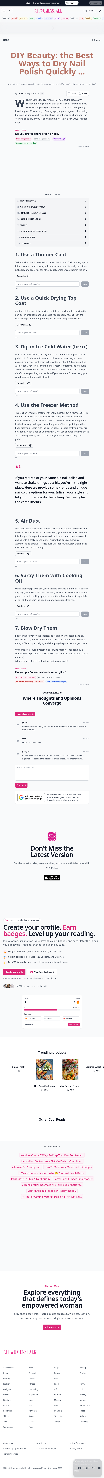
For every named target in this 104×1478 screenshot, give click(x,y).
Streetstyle (59, 1416)
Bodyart (32, 1373)
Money (97, 18)
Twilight (57, 1421)
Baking (74, 18)
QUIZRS (87, 146)
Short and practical (23, 139)
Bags (56, 1367)
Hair (81, 18)
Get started (73, 1024)
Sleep (31, 1416)
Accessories (8, 1367)
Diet (56, 1378)
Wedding (48, 18)
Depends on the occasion (26, 143)
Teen (5, 1421)
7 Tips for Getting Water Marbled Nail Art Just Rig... (52, 1196)
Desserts (32, 1378)
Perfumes (33, 1410)
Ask (85, 284)
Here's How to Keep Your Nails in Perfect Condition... (52, 1161)
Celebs (83, 1373)
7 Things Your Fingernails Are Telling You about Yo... (52, 1184)
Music (31, 1405)
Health (6, 1394)
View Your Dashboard (42, 972)
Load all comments (25, 714)
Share (82, 93)
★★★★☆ (96, 40)
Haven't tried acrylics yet (56, 682)
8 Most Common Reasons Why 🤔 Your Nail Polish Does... (52, 1173)
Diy (81, 1378)
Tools (31, 1427)
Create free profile (14, 972)
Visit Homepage (52, 1327)
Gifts (56, 1389)
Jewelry (83, 1394)
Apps (57, 18)
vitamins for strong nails (26, 1167)
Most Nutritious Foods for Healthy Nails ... (52, 1190)
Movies (6, 18)
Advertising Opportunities (14, 1448)
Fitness (32, 1384)
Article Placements (78, 1443)
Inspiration (33, 1394)
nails (6, 40)
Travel (14, 18)
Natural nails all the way (25, 677)
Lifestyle (7, 1400)
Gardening (33, 1389)
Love (31, 1400)
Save (72, 93)
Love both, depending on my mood (29, 682)
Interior (65, 18)
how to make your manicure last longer (68, 1167)
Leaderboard (29, 1024)
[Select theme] (89, 10)
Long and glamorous (42, 139)
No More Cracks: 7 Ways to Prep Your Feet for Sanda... (52, 1155)
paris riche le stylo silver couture (31, 1179)
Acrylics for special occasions (49, 677)
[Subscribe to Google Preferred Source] (31, 797)
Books (88, 18)
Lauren (21, 93)
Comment (21, 785)
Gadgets (7, 1389)
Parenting (7, 1410)
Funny (82, 1384)
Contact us (8, 1443)
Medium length (59, 139)
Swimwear (84, 1416)
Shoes (32, 18)
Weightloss (8, 1427)
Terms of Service (10, 1454)
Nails (39, 18)
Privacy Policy (76, 1448)
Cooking (7, 1378)
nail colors (22, 492)
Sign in (53, 978)
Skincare (23, 18)
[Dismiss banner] (85, 794)
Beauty (6, 1373)
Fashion (6, 1384)
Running (58, 1410)
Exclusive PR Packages (46, 1448)
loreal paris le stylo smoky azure (73, 1179)
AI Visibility (41, 1443)
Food (56, 1384)
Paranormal (85, 1405)
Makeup (57, 1400)
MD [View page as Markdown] (42, 93)
